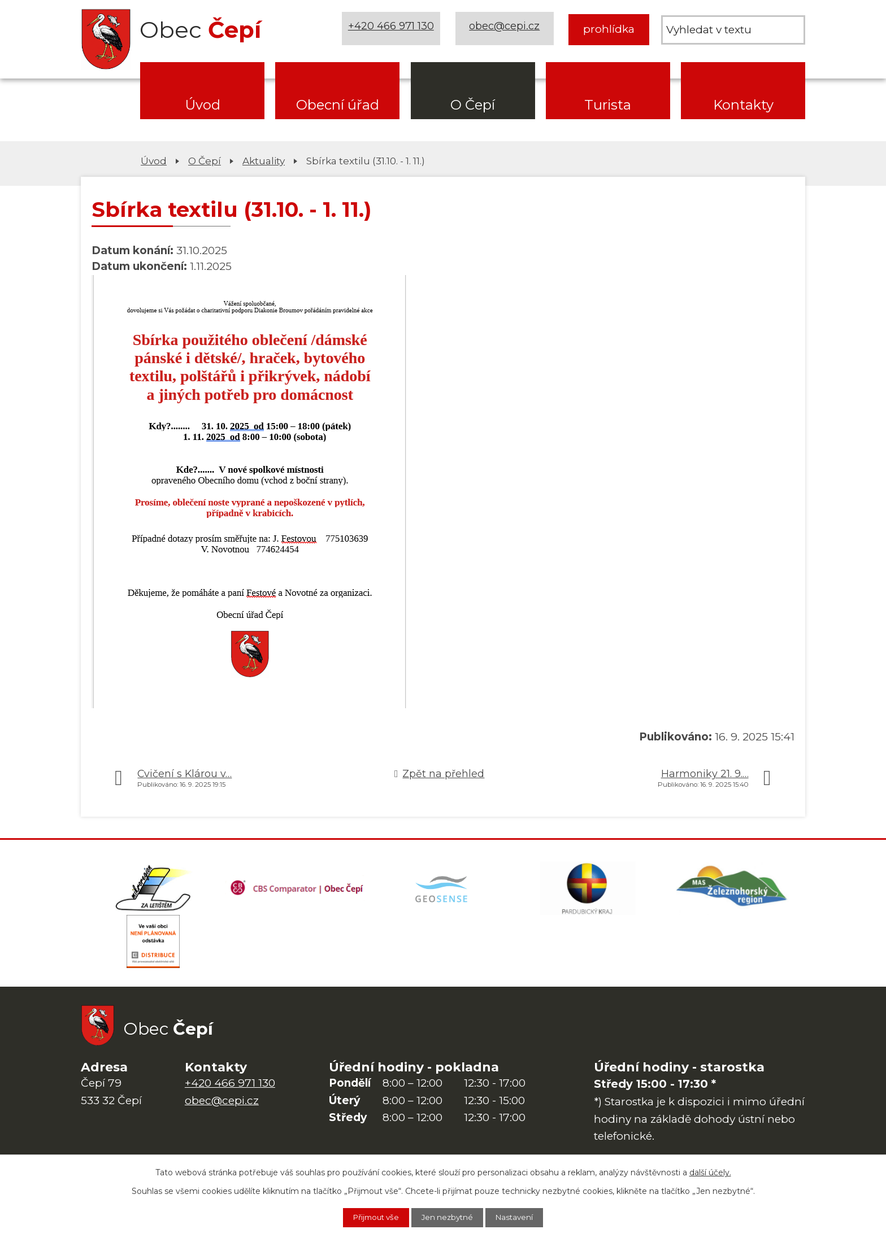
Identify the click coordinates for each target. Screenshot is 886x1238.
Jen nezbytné (449, 1217)
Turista (607, 105)
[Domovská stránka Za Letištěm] (153, 889)
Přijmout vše (370, 1217)
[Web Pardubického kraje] (587, 889)
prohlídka (609, 29)
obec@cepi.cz (506, 29)
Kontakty (743, 105)
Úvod (202, 105)
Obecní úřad (337, 105)
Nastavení (521, 1217)
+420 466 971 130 (393, 29)
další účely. (710, 1171)
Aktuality (263, 161)
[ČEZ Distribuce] (153, 946)
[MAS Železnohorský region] (733, 889)
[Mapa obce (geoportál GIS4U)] (443, 889)
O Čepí (472, 105)
